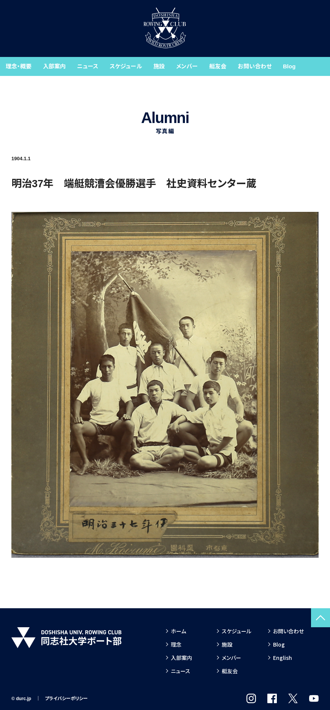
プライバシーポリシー (66, 698)
